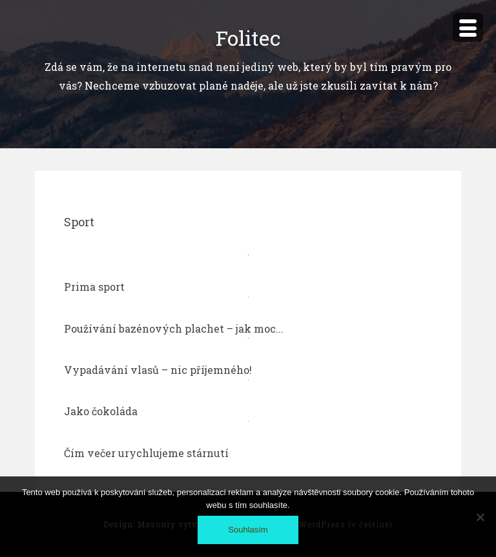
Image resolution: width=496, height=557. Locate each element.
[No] (479, 517)
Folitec (248, 38)
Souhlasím (247, 529)
